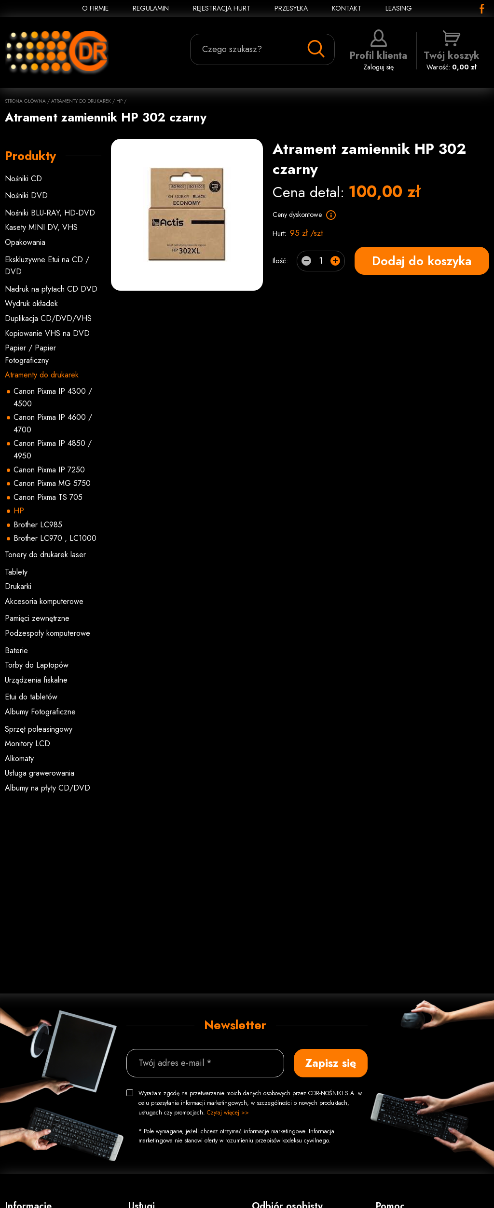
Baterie (16, 650)
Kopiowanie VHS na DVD (47, 333)
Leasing (398, 8)
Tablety (16, 571)
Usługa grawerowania (39, 772)
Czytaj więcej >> (228, 1112)
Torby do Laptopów (37, 665)
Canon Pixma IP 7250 (49, 469)
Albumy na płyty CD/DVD (47, 787)
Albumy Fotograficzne (40, 711)
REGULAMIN (151, 8)
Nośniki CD (23, 178)
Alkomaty (19, 758)
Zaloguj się (378, 50)
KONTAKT (346, 8)
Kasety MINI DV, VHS (41, 227)
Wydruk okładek (31, 303)
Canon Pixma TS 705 (48, 497)
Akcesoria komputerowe (44, 601)
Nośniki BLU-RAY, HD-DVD (50, 212)
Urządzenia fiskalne (36, 679)
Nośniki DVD (26, 195)
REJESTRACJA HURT (221, 8)
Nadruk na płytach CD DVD (51, 289)
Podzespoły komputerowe (47, 633)
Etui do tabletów (31, 696)
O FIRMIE (95, 8)
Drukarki (18, 586)
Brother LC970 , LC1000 (55, 538)
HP (119, 101)
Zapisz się (330, 1063)
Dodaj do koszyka (421, 260)
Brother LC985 (38, 524)
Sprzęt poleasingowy (38, 729)
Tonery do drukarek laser (45, 554)
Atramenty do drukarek (81, 101)
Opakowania (25, 242)
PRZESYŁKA (291, 8)
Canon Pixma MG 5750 (52, 483)
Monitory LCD (27, 743)
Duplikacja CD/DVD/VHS (48, 318)
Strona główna (25, 101)
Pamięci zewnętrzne (37, 618)
